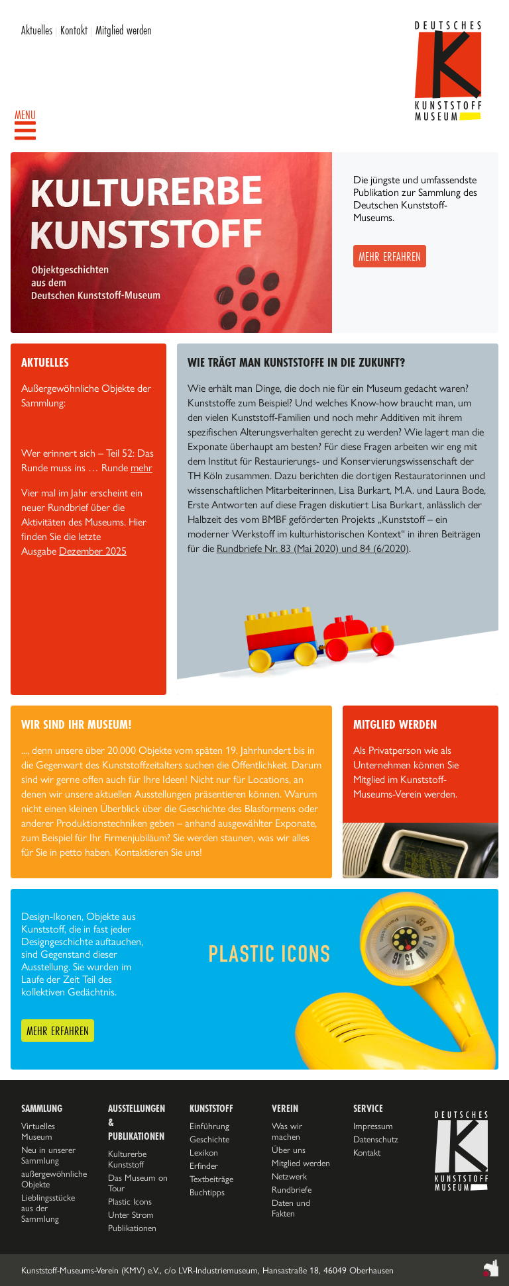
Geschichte (209, 1139)
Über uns (289, 1149)
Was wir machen (287, 1131)
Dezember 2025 (93, 551)
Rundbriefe (291, 1189)
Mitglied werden (123, 29)
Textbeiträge (211, 1178)
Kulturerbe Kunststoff (127, 1159)
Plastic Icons (130, 1201)
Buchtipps (207, 1192)
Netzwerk (289, 1176)
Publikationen (132, 1227)
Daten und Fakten (291, 1207)
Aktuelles (36, 29)
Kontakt (73, 29)
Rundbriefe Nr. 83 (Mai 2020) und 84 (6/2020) (313, 548)
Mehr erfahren (390, 256)
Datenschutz (375, 1139)
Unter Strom (131, 1214)
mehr (141, 467)
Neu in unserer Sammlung (48, 1155)
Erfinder (204, 1165)
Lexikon (204, 1152)
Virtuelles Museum (38, 1131)
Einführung (209, 1126)
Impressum (373, 1126)
